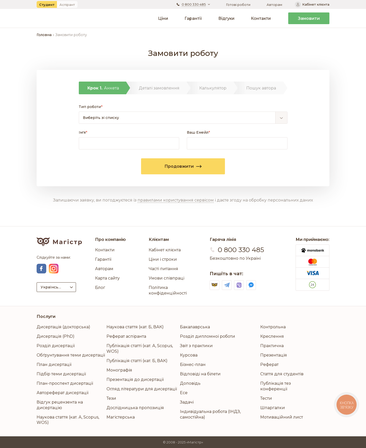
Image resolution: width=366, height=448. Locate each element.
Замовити (309, 18)
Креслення (272, 336)
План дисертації (54, 364)
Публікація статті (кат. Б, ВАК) (136, 360)
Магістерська (120, 417)
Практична (272, 345)
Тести (266, 398)
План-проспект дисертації (65, 383)
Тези (111, 398)
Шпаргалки (272, 407)
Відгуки (226, 18)
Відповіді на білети (200, 374)
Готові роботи (238, 5)
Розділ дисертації (56, 345)
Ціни (163, 18)
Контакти (261, 18)
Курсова (188, 355)
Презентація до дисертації (135, 379)
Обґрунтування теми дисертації (71, 355)
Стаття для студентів (281, 374)
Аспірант (67, 5)
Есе (184, 392)
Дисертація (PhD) (55, 336)
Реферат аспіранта (126, 336)
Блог (100, 287)
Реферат (269, 364)
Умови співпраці (166, 278)
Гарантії (193, 18)
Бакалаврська (195, 327)
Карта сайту (107, 278)
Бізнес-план (193, 364)
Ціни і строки (163, 259)
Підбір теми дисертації (61, 374)
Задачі (187, 402)
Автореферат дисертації (62, 392)
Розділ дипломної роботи (207, 336)
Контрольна (273, 327)
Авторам (274, 5)
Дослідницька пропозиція (135, 407)
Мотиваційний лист (281, 417)
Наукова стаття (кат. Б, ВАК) (135, 327)
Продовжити (183, 166)
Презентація (273, 355)
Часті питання (163, 268)
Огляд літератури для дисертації (141, 389)
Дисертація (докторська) (63, 327)
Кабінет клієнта (165, 250)
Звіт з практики (196, 345)
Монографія (119, 370)
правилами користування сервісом (176, 200)
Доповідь (190, 383)
